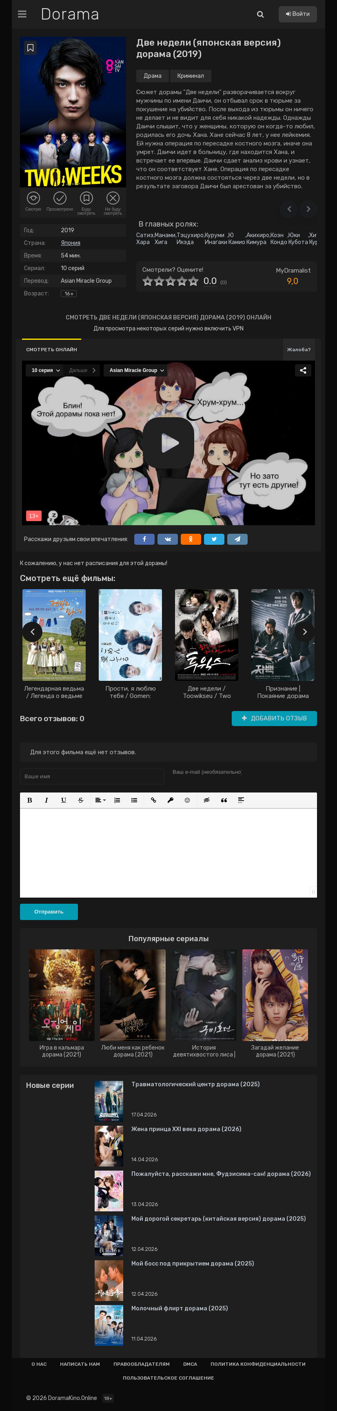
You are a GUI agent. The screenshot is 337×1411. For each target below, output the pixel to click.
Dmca (190, 1364)
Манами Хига (165, 239)
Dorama (70, 14)
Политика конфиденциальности (258, 1364)
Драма (153, 76)
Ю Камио (236, 239)
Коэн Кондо (278, 239)
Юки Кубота (298, 239)
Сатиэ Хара (144, 239)
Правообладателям (141, 1364)
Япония (70, 243)
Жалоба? (299, 349)
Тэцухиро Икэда (190, 239)
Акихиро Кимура (257, 239)
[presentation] (32, 632)
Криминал (190, 76)
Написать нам (80, 1364)
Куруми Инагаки (216, 239)
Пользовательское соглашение (168, 1378)
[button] (288, 209)
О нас (39, 1364)
